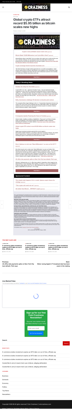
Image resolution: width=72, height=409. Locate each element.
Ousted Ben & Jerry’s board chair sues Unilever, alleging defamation (24, 363)
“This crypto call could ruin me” (27, 185)
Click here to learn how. (47, 156)
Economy (5, 383)
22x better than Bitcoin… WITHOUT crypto (30, 188)
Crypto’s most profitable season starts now (37, 51)
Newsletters (16, 14)
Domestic (5, 379)
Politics (4, 387)
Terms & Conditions (35, 227)
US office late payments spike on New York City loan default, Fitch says (36, 159)
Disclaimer (24, 227)
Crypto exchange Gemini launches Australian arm (30, 65)
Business (5, 376)
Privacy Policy (29, 227)
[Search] (69, 7)
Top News (5, 390)
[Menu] (3, 7)
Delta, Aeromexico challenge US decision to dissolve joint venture (35, 100)
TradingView (22, 283)
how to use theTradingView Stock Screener (37, 283)
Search (4, 340)
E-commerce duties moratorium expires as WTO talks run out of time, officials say (12, 247)
